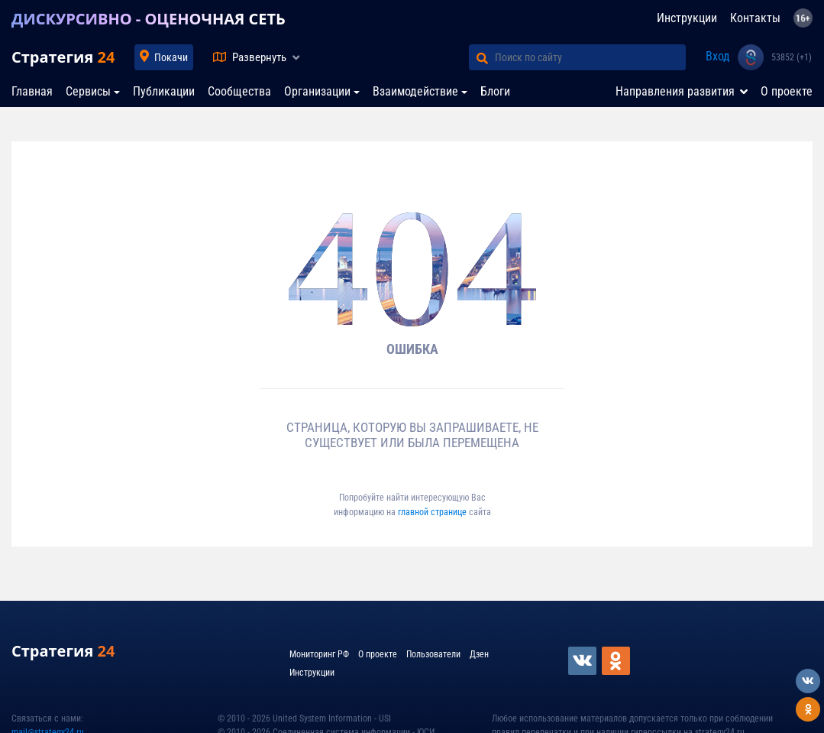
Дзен (479, 654)
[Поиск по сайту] (590, 57)
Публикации (164, 91)
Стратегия (63, 57)
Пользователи (433, 654)
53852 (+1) (791, 57)
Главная (32, 91)
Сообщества (239, 91)
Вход (718, 56)
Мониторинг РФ (319, 654)
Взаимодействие (415, 91)
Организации (317, 91)
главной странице (433, 512)
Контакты (755, 18)
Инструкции (687, 18)
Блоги (495, 91)
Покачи (171, 57)
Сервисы (88, 91)
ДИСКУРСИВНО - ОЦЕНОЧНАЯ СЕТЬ (148, 18)
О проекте (787, 91)
